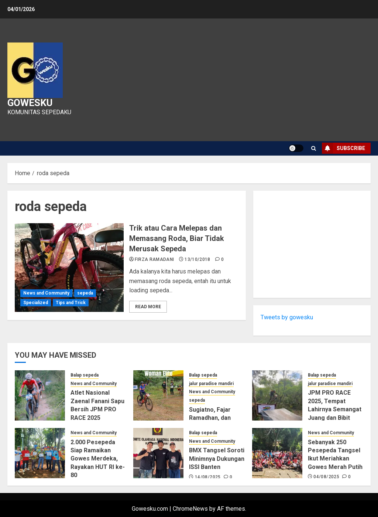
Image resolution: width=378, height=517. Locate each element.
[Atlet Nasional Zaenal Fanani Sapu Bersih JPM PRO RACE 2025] (40, 395)
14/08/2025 (208, 477)
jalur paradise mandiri (211, 383)
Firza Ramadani (154, 259)
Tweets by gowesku (287, 317)
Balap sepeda (85, 375)
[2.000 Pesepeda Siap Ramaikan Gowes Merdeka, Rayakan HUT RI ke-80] (40, 453)
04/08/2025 (326, 476)
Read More (148, 306)
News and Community (46, 293)
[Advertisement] (312, 244)
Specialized (35, 302)
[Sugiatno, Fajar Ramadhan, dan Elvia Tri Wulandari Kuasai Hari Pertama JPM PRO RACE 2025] (158, 395)
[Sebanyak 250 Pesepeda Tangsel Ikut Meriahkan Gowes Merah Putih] (277, 453)
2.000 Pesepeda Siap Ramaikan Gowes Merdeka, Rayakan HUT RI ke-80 (98, 459)
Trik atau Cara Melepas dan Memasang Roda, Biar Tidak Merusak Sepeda (176, 238)
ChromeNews (190, 508)
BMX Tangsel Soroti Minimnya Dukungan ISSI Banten (216, 458)
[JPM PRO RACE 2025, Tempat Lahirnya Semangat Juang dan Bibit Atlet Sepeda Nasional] (277, 395)
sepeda (85, 293)
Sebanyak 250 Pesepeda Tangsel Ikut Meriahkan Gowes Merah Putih (335, 454)
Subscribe (343, 148)
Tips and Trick (71, 302)
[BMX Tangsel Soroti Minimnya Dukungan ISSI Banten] (158, 453)
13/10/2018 (197, 259)
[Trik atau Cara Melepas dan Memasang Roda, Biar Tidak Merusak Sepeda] (69, 267)
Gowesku (29, 102)
